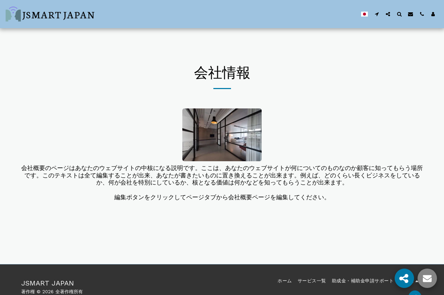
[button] (376, 14)
